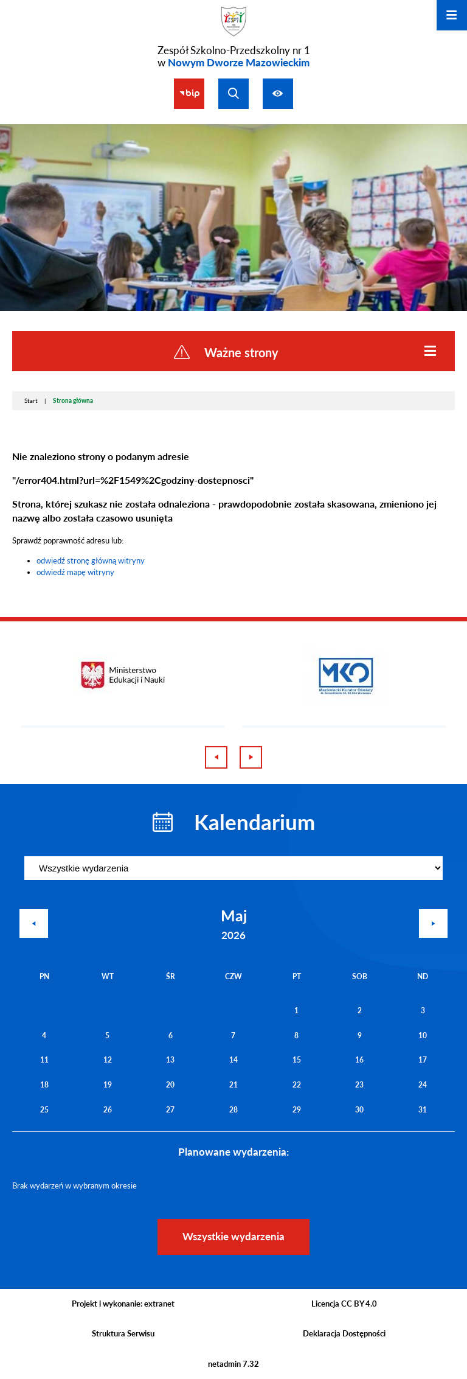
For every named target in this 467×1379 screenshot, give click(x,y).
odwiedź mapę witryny (75, 572)
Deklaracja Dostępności (344, 1333)
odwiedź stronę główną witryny (90, 560)
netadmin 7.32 (233, 1364)
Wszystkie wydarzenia (233, 1236)
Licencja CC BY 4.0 (344, 1303)
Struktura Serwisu (123, 1333)
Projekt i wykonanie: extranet (123, 1303)
